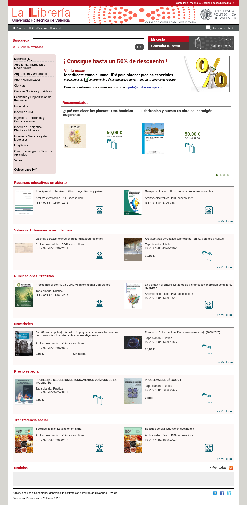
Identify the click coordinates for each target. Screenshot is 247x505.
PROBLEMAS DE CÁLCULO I (163, 379)
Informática (21, 106)
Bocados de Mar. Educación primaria (58, 428)
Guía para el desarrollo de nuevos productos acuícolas (179, 191)
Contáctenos (39, 28)
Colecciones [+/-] (25, 169)
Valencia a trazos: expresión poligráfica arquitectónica (69, 238)
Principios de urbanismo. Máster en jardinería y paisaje (70, 191)
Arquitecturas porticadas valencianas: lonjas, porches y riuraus (184, 238)
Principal (21, 28)
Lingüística (21, 145)
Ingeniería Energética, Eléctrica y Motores (28, 128)
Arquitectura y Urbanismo (30, 74)
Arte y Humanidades (27, 79)
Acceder (58, 28)
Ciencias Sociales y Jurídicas (33, 91)
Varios (18, 160)
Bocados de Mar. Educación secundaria (169, 428)
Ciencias (19, 85)
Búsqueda (21, 40)
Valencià (195, 3)
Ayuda (113, 492)
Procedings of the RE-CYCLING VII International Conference (73, 284)
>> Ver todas (225, 221)
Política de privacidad (94, 492)
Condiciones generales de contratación (56, 492)
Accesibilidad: (221, 3)
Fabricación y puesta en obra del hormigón (176, 111)
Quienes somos (22, 492)
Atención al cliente (223, 28)
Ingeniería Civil (23, 112)
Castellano (182, 3)
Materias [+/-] (23, 59)
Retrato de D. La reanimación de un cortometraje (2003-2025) (182, 332)
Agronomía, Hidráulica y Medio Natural (29, 66)
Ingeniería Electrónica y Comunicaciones (29, 119)
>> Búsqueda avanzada (28, 47)
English (206, 3)
